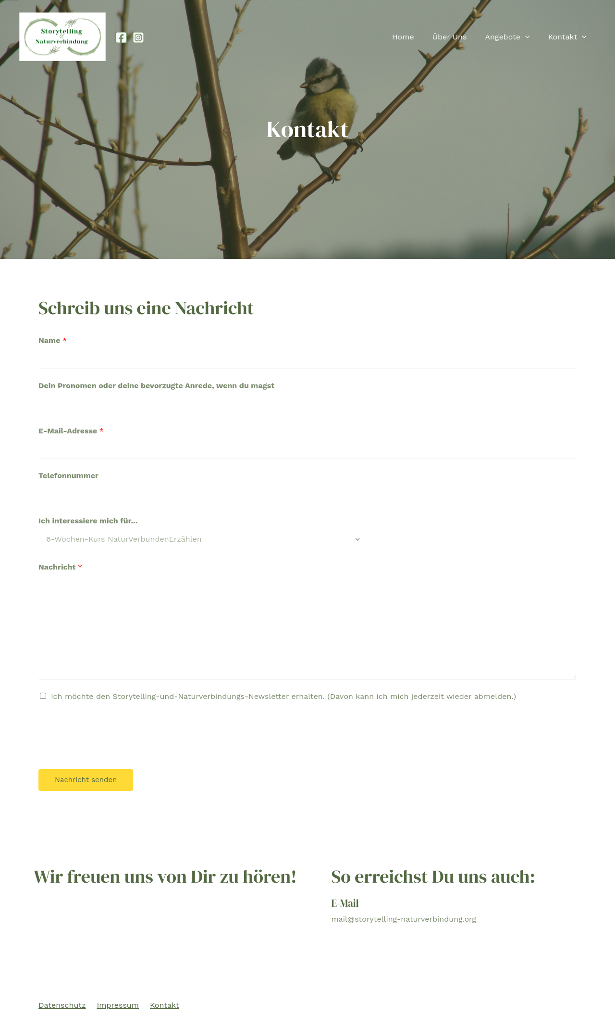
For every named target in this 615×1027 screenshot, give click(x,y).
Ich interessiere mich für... (87, 520)
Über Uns (457, 36)
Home (413, 36)
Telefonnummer (68, 475)
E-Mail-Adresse (71, 430)
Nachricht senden (86, 779)
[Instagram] (138, 37)
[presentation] (529, 37)
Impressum (118, 1005)
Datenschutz (62, 1005)
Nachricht (60, 566)
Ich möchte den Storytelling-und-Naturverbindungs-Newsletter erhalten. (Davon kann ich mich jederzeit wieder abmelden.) (283, 696)
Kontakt (569, 37)
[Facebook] (121, 37)
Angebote (511, 37)
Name (52, 340)
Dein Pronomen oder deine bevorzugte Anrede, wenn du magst (156, 385)
